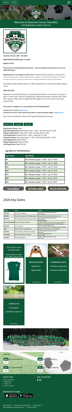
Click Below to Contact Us (14, 311)
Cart (14, 2)
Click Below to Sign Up (57, 266)
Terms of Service (32, 407)
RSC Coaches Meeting (50, 367)
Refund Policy (7, 405)
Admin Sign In (38, 405)
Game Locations (9, 386)
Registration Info (58, 190)
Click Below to (36, 266)
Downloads (35, 188)
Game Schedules (9, 380)
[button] (5, 339)
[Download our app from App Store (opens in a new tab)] (11, 395)
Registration (7, 382)
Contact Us (7, 384)
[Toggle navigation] (68, 2)
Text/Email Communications (58, 270)
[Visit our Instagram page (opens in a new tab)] (40, 380)
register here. (59, 112)
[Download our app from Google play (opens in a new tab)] (26, 395)
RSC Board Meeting (16, 359)
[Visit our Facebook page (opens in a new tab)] (38, 380)
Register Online (36, 270)
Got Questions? (14, 308)
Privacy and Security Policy (22, 405)
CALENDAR (14, 188)
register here (23, 110)
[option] (36, 339)
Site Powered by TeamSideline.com (13, 407)
